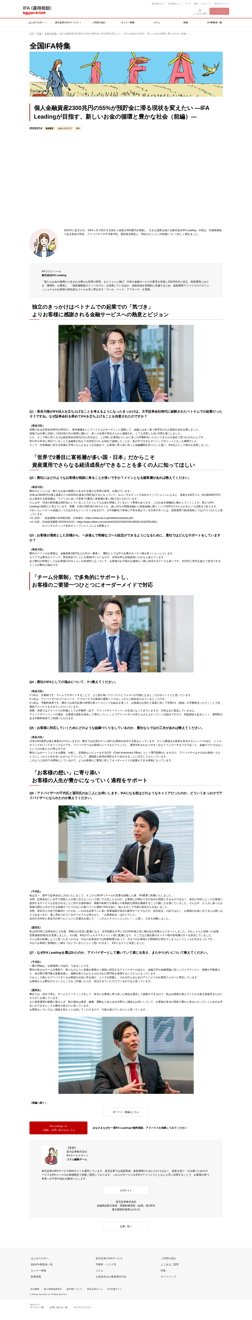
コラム (99, 1270)
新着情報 (36, 1276)
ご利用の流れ (168, 1258)
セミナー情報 (38, 1270)
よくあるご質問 (170, 1264)
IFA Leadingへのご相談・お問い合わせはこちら (58, 1128)
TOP (31, 33)
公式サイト (125, 1190)
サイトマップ (168, 1276)
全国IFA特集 (50, 33)
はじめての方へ (40, 1258)
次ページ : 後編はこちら (126, 1112)
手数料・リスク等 (106, 1264)
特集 (39, 33)
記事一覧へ (126, 1226)
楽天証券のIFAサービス (109, 1258)
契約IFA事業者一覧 (42, 1264)
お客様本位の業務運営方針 (111, 1276)
